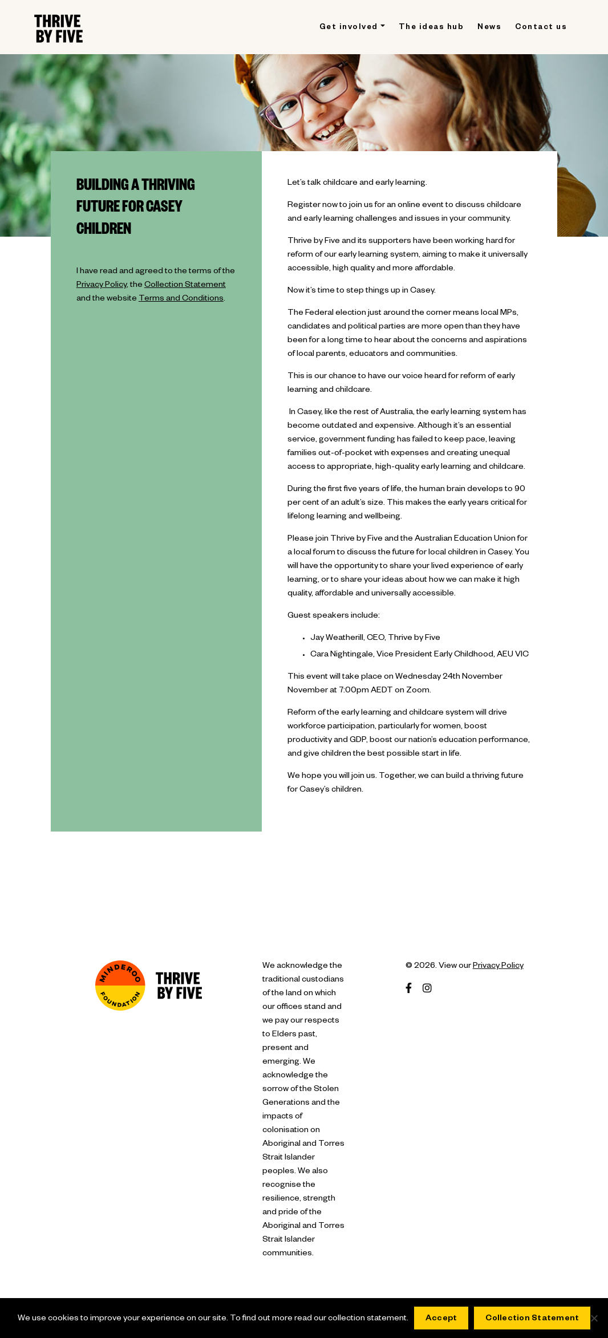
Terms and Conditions (181, 299)
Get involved (348, 28)
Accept (441, 1319)
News (489, 28)
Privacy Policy (101, 285)
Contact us (541, 28)
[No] (593, 1318)
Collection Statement (185, 285)
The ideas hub (431, 28)
